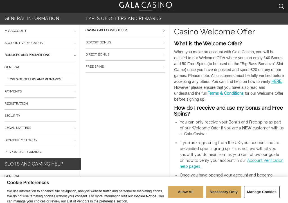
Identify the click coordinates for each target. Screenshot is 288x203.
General (12, 67)
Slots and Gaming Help (33, 164)
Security (12, 116)
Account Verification (40, 43)
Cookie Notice (145, 200)
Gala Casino (145, 5)
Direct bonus (125, 54)
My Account (40, 31)
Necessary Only (223, 195)
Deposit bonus (125, 42)
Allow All (186, 195)
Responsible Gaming (22, 152)
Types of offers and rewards (34, 79)
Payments (40, 91)
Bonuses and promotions (40, 55)
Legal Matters (40, 128)
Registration (16, 103)
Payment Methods (40, 140)
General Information (31, 18)
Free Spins (125, 67)
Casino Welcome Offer (125, 30)
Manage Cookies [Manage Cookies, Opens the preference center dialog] (261, 195)
